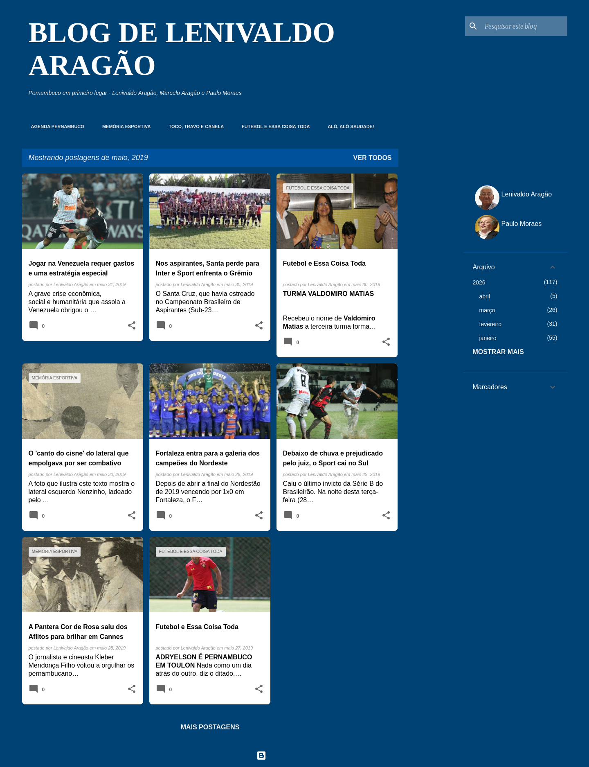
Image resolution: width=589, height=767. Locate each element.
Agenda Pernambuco (55, 126)
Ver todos (372, 157)
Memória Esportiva (124, 126)
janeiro (488, 338)
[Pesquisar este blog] (524, 26)
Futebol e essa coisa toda (273, 126)
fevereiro (490, 324)
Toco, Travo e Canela (193, 126)
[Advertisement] (431, 296)
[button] (132, 325)
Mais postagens (210, 727)
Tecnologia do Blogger (294, 755)
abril (484, 296)
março (487, 310)
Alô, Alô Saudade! (348, 126)
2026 (479, 282)
